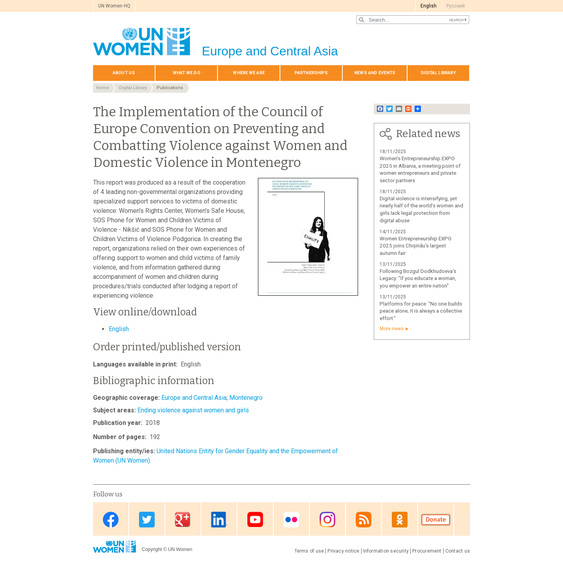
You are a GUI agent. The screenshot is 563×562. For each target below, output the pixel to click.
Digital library (438, 72)
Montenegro (246, 397)
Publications (170, 87)
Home (102, 87)
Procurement (427, 551)
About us (124, 72)
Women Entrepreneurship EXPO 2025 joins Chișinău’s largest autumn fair (415, 246)
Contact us (457, 551)
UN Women (180, 549)
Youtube (255, 520)
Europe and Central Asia (194, 397)
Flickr (291, 520)
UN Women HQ (114, 6)
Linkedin (219, 520)
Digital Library (133, 87)
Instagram (327, 520)
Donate (435, 520)
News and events (374, 72)
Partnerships (311, 72)
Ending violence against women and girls (193, 410)
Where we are (248, 72)
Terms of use (309, 551)
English (428, 6)
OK (399, 520)
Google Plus (183, 520)
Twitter (147, 520)
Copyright (152, 549)
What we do (186, 72)
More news (392, 328)
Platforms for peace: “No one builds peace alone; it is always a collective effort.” (421, 311)
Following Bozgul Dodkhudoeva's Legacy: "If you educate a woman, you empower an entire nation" (418, 278)
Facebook (110, 520)
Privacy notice (343, 551)
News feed (363, 520)
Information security (386, 551)
